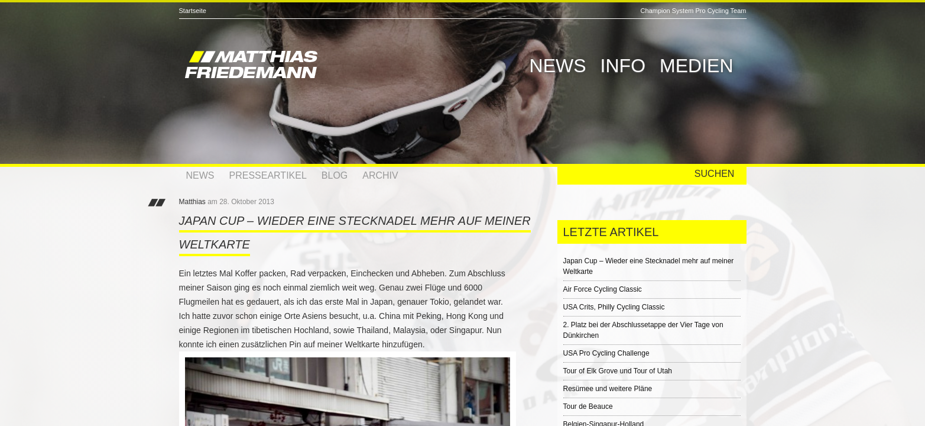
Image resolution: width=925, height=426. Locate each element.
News (558, 65)
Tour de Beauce (588, 406)
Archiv (380, 175)
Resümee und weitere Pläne (608, 389)
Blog (335, 175)
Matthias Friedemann (303, 66)
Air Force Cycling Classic (602, 289)
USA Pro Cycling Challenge (606, 353)
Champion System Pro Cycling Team (694, 10)
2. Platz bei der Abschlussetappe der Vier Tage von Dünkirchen (643, 330)
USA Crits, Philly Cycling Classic (614, 307)
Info (623, 65)
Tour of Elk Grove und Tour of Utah (618, 371)
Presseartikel (268, 175)
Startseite (192, 10)
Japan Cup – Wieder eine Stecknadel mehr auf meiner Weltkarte (648, 266)
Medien (696, 65)
